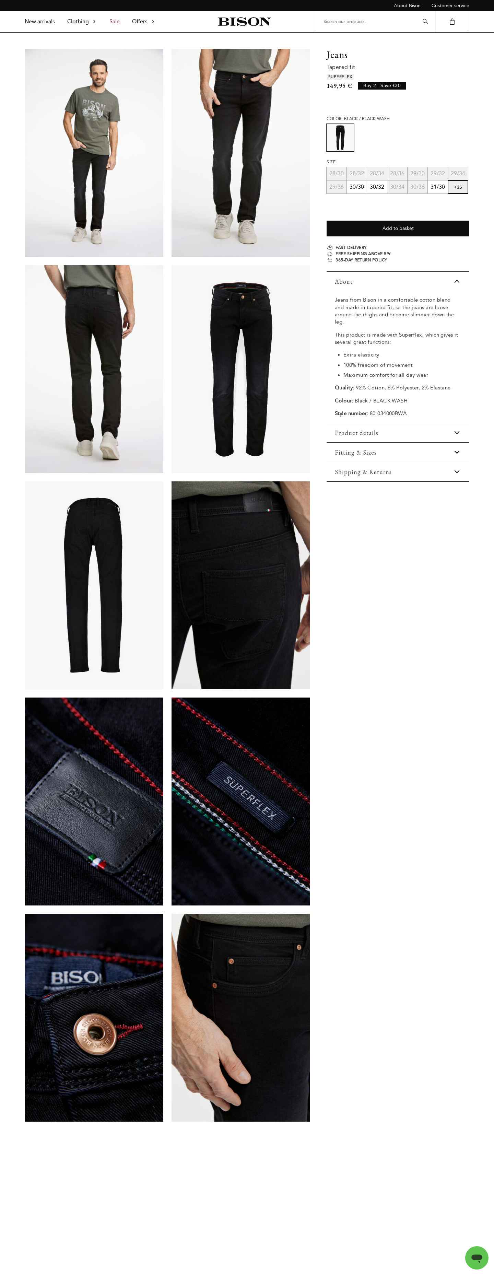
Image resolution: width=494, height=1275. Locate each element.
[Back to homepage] (244, 21)
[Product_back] (94, 585)
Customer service (450, 6)
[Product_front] (241, 369)
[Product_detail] (241, 585)
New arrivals (40, 21)
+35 (458, 187)
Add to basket (398, 228)
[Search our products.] (375, 21)
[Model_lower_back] (94, 369)
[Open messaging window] (477, 1258)
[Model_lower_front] (241, 153)
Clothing (82, 21)
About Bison (407, 6)
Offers (144, 21)
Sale (114, 21)
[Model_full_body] (94, 153)
